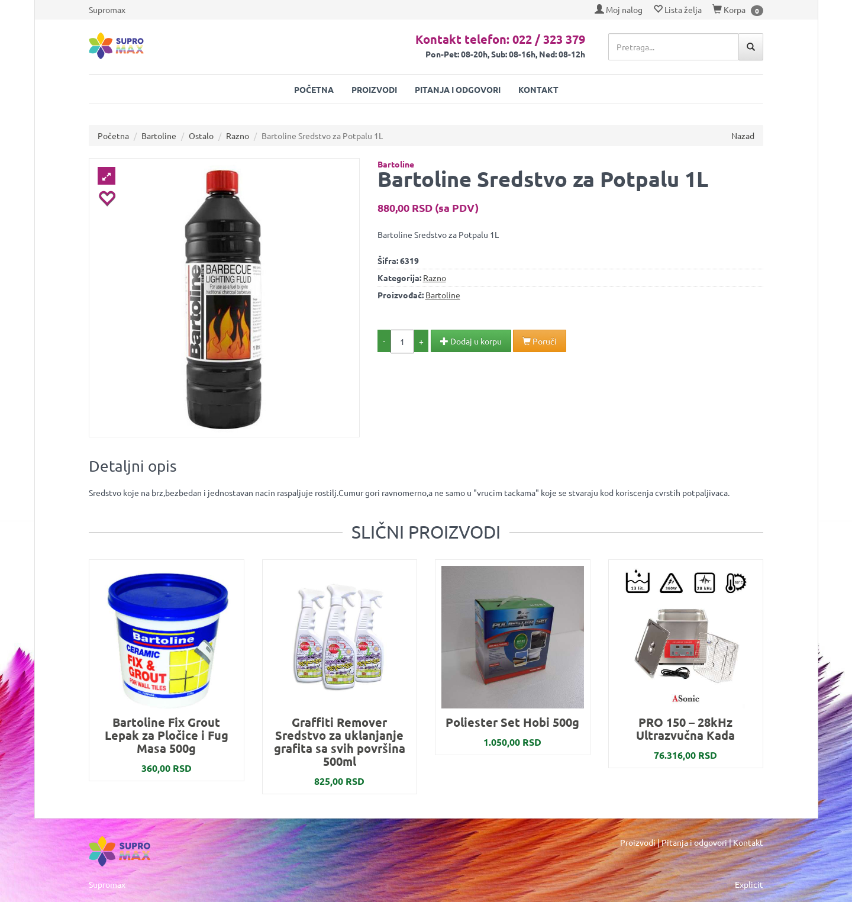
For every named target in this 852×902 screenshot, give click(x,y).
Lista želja (677, 9)
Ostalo (201, 135)
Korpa (729, 9)
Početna (314, 89)
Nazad (742, 135)
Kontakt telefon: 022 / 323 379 (500, 39)
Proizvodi (374, 89)
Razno (237, 135)
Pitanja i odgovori (458, 89)
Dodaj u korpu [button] (471, 341)
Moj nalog (619, 9)
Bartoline (158, 135)
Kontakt (538, 89)
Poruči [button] (539, 341)
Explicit (749, 884)
